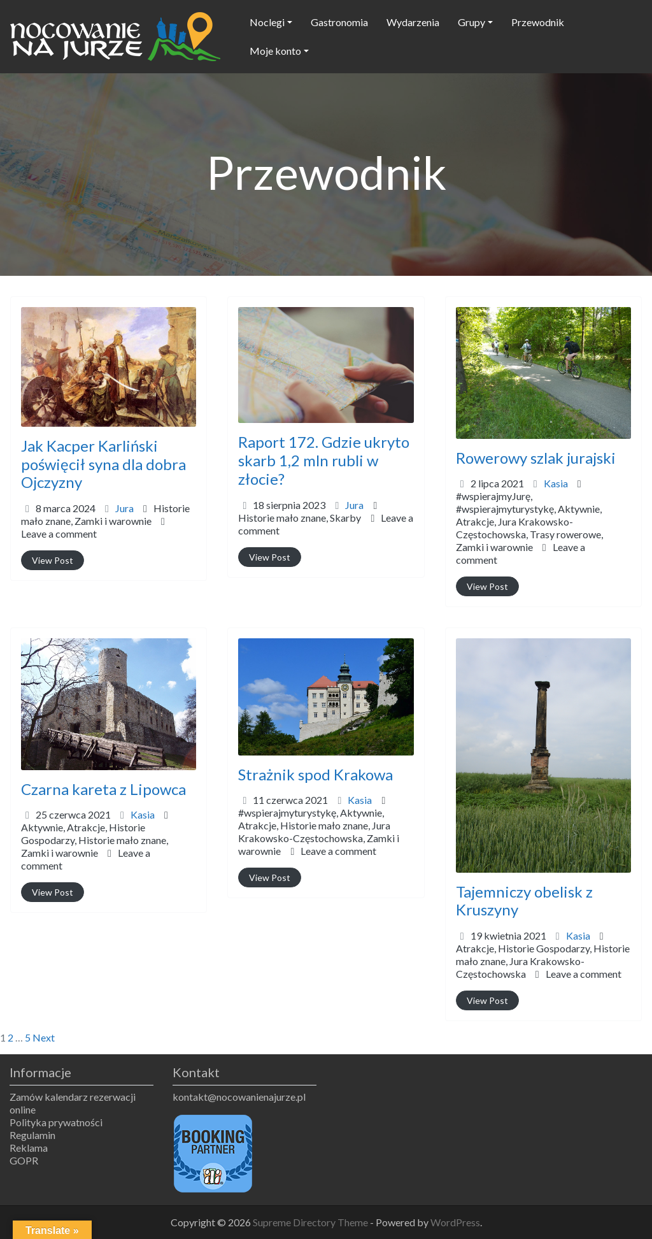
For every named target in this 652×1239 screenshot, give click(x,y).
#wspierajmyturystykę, (529, 528)
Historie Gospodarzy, (94, 840)
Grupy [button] (471, 22)
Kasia (556, 483)
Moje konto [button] (275, 51)
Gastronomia (339, 22)
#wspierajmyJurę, (529, 521)
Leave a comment (59, 533)
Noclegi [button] (267, 22)
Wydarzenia (412, 22)
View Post (52, 560)
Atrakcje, (529, 534)
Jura (124, 508)
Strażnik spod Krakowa (315, 774)
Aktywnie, (529, 528)
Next (43, 1037)
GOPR (24, 1160)
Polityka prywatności (56, 1122)
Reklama (29, 1148)
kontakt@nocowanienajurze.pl (239, 1097)
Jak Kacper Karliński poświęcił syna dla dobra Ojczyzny (103, 464)
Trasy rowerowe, (529, 540)
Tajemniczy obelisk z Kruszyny (524, 900)
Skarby (345, 518)
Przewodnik (537, 22)
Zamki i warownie (113, 521)
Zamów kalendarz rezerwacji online (73, 1103)
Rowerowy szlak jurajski (536, 457)
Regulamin (32, 1135)
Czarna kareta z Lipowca (103, 789)
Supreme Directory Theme (311, 1222)
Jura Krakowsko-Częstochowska (520, 967)
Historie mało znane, (105, 514)
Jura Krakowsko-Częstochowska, (529, 534)
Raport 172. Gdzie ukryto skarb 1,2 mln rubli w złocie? (323, 460)
